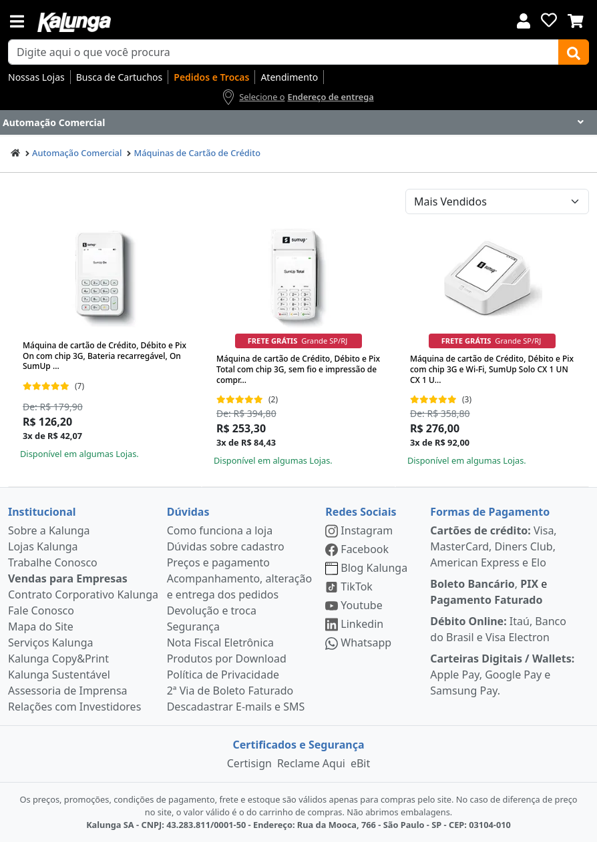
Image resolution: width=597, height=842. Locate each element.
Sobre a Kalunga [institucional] (49, 530)
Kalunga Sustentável (59, 674)
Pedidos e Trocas (211, 77)
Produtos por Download (226, 658)
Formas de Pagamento (490, 511)
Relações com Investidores (74, 706)
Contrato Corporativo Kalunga (83, 594)
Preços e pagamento (218, 562)
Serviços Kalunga (50, 642)
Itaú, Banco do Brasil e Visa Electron (498, 629)
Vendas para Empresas (68, 578)
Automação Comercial (77, 153)
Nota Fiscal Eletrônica (220, 642)
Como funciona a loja (219, 530)
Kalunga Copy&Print (58, 658)
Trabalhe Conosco (52, 562)
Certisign (249, 763)
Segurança (193, 626)
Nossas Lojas (36, 77)
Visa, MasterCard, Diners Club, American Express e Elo (493, 546)
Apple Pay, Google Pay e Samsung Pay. (502, 674)
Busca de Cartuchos (119, 77)
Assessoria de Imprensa (68, 690)
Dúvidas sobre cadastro (225, 546)
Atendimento (289, 77)
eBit (360, 763)
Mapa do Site (40, 626)
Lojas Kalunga (43, 546)
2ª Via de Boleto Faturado (230, 690)
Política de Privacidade (223, 674)
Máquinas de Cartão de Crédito (197, 153)
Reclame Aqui (311, 763)
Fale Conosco (41, 610)
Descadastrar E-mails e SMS (236, 706)
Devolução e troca (211, 610)
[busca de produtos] (283, 52)
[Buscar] (573, 52)
